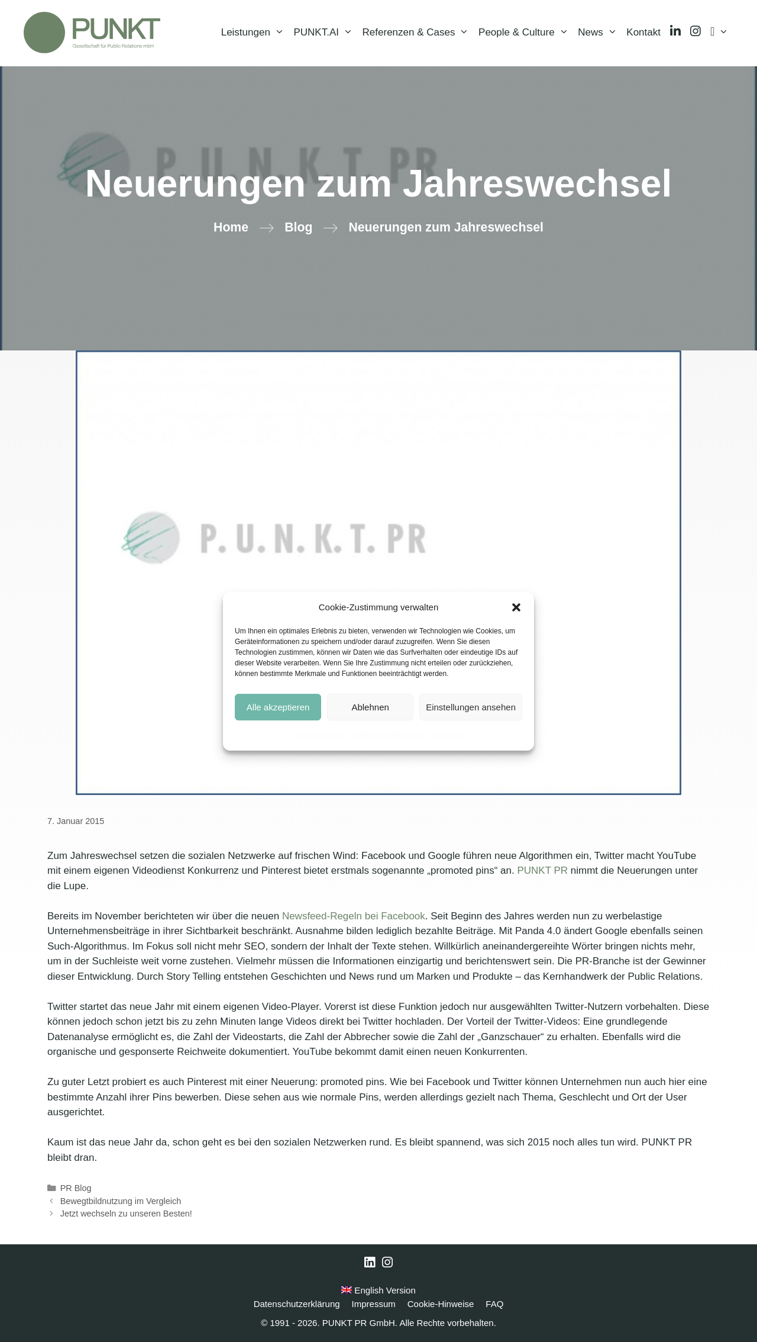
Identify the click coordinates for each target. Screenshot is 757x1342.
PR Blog (76, 1188)
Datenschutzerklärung (387, 734)
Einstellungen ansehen (471, 707)
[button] (516, 607)
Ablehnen (370, 707)
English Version (378, 1290)
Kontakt (643, 32)
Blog (298, 227)
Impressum (445, 734)
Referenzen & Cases (418, 32)
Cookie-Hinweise (320, 734)
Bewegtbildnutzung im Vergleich (121, 1201)
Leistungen (255, 32)
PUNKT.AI (325, 32)
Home (230, 227)
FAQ (494, 1304)
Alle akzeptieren (278, 707)
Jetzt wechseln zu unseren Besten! (126, 1213)
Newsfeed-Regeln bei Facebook (353, 916)
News (600, 32)
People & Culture (525, 32)
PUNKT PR (542, 870)
